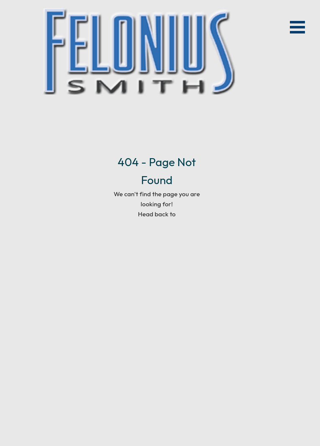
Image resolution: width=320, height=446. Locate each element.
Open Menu (297, 27)
